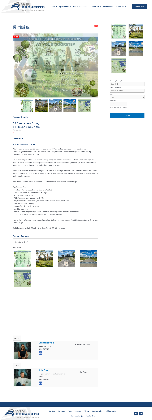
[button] (53, 6)
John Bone (43, 370)
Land (53, 6)
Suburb (112, 94)
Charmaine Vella (46, 343)
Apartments (65, 6)
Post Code (113, 100)
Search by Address (115, 87)
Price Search (118, 107)
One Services (90, 416)
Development (108, 6)
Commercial (95, 6)
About (70, 411)
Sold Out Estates (111, 411)
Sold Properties (97, 411)
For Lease (61, 411)
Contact (78, 411)
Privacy (86, 411)
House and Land (79, 6)
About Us (121, 6)
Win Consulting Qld (77, 416)
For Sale (52, 411)
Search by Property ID (116, 81)
